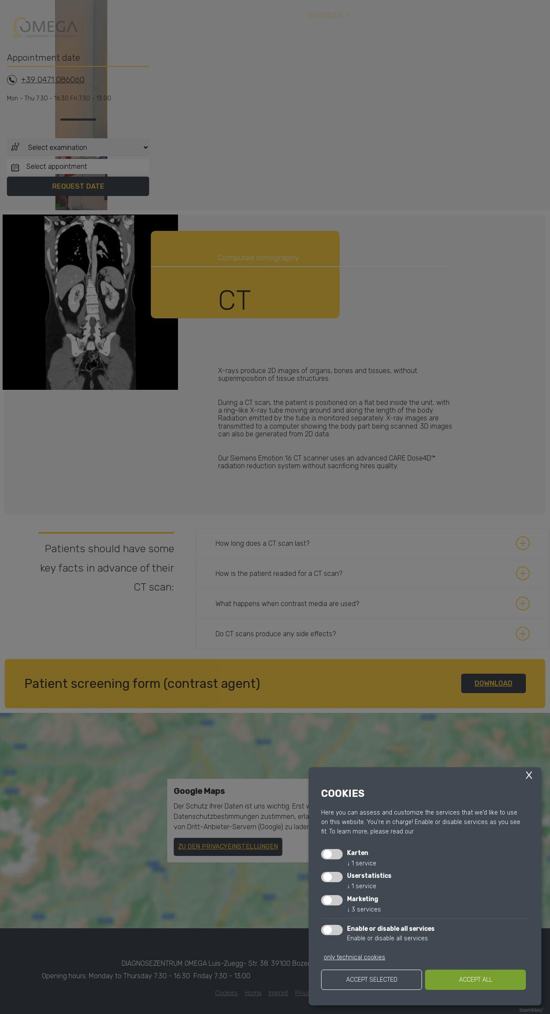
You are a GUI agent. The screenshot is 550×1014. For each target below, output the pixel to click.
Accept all (475, 979)
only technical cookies (354, 957)
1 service (361, 863)
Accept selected (371, 979)
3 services (364, 909)
